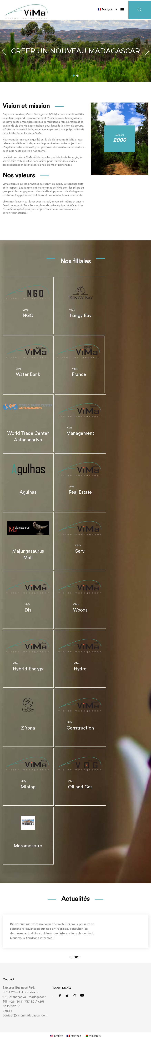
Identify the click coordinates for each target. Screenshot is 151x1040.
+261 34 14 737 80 (21, 997)
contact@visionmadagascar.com (25, 1011)
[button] (74, 73)
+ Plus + (75, 952)
